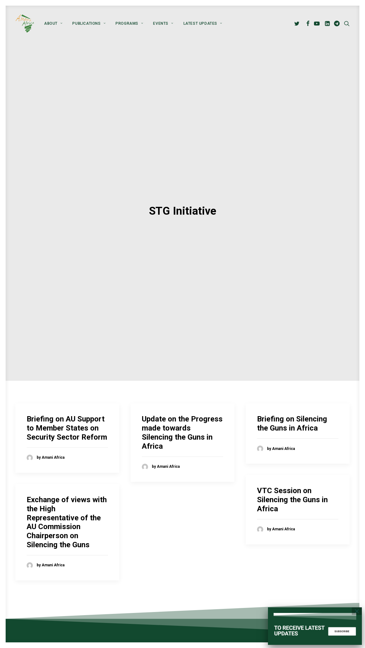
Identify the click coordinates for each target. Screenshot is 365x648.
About (53, 23)
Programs (129, 23)
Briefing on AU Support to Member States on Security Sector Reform (67, 409)
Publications (88, 23)
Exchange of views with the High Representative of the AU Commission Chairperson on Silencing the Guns (67, 504)
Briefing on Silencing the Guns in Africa (292, 405)
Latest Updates (202, 23)
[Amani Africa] (24, 23)
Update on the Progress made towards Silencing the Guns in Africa (182, 414)
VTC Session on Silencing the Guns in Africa (292, 481)
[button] (298, 23)
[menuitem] (53, 23)
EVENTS (163, 23)
